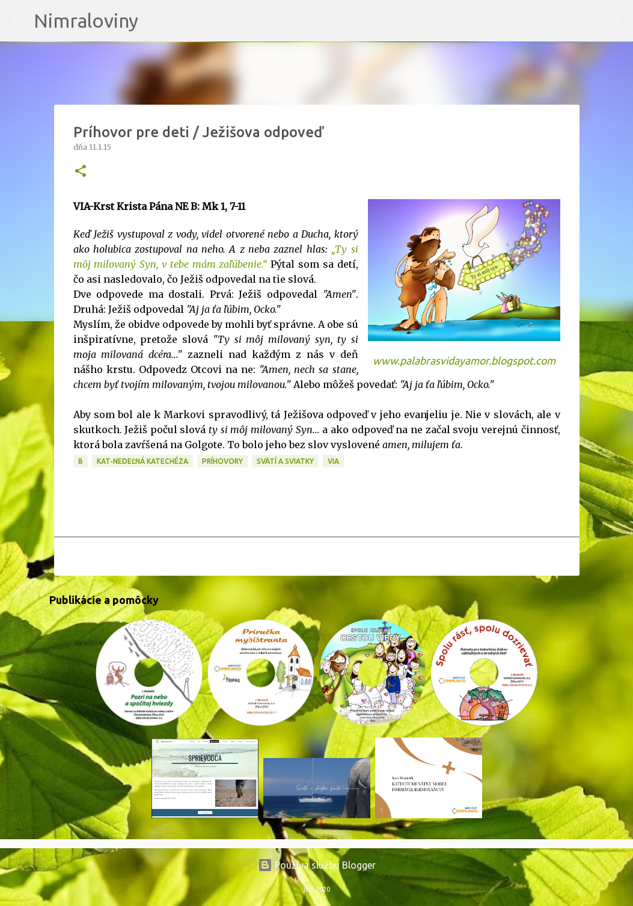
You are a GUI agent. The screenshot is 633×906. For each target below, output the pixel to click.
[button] (80, 172)
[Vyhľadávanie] (155, 21)
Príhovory (222, 461)
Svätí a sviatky (285, 461)
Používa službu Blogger (317, 865)
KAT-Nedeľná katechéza (142, 461)
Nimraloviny (86, 20)
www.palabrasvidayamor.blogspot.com (464, 360)
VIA (333, 461)
